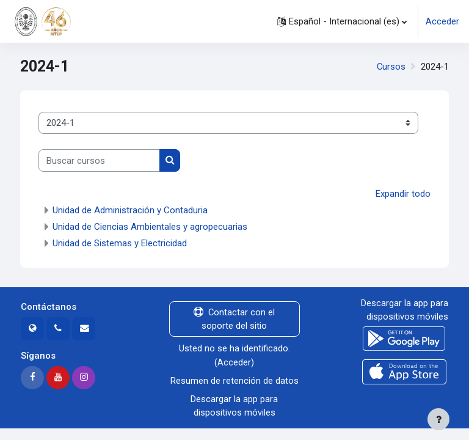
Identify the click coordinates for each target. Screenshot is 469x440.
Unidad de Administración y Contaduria (130, 210)
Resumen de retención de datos (234, 380)
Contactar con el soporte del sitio (234, 319)
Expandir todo (403, 193)
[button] (342, 21)
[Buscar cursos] (99, 160)
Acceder (442, 21)
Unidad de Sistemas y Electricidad (120, 243)
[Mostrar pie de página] (438, 419)
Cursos (391, 66)
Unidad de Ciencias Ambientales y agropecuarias (150, 226)
